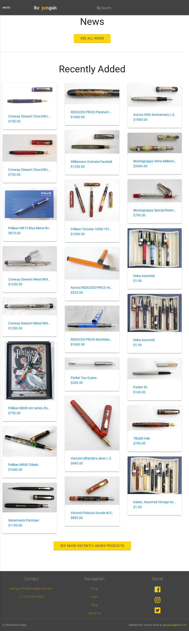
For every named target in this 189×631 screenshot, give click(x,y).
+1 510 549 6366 (31, 597)
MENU (7, 7)
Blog (94, 605)
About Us (94, 613)
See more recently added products (92, 546)
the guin (45, 7)
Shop (94, 588)
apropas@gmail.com (175, 625)
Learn (94, 597)
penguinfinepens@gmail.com (31, 588)
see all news (92, 38)
